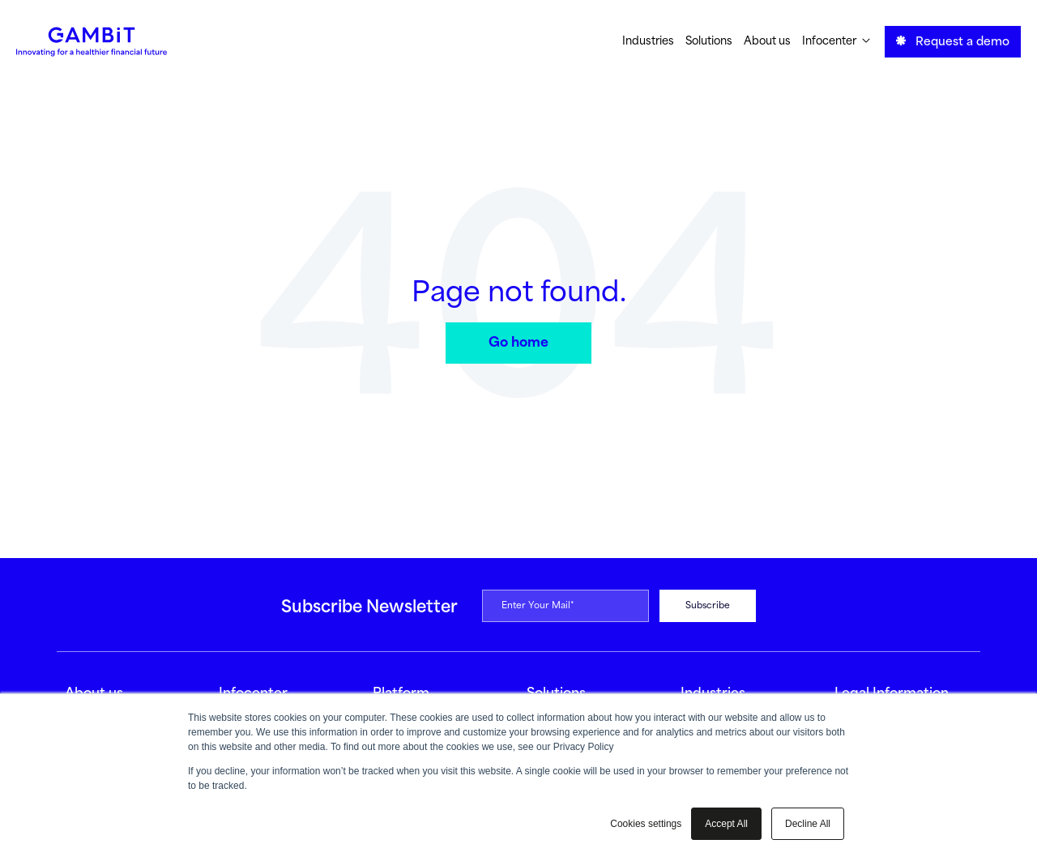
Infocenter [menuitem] (836, 41)
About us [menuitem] (767, 41)
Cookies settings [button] (645, 823)
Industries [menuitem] (648, 41)
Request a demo (952, 42)
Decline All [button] (807, 823)
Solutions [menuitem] (708, 41)
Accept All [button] (726, 823)
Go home (518, 343)
